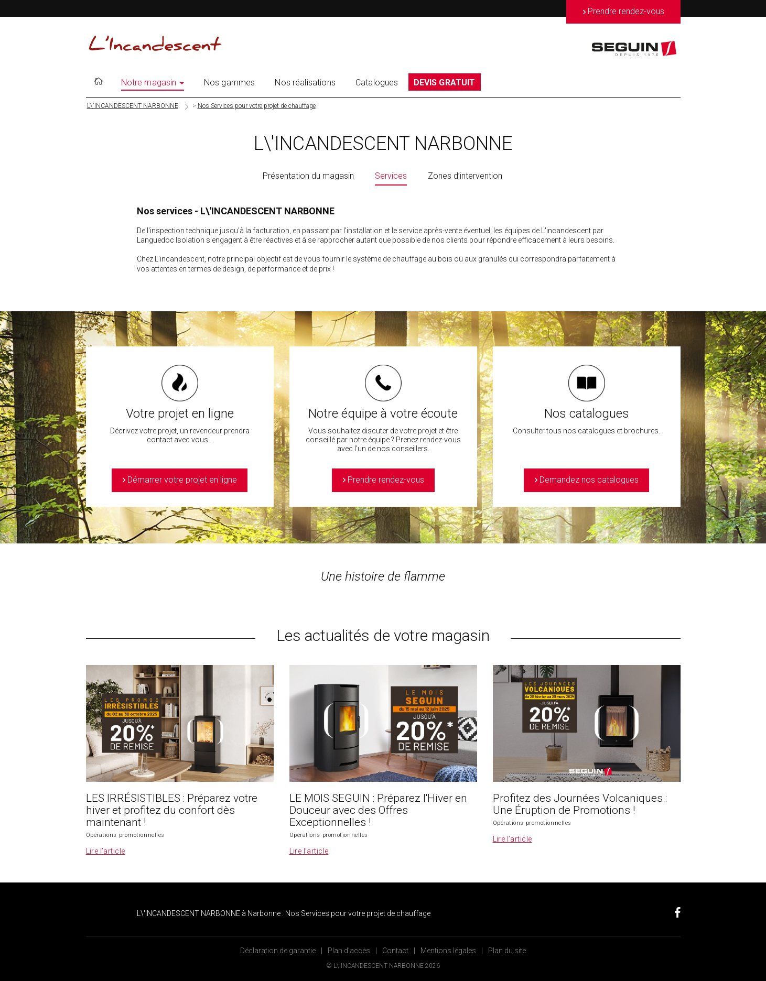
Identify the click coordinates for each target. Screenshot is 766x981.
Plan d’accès (349, 950)
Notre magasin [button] (152, 83)
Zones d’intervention (465, 176)
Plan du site (507, 950)
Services (391, 176)
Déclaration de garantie (278, 950)
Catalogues (376, 83)
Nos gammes (229, 83)
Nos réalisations (305, 83)
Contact (395, 950)
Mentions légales (448, 950)
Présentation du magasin (308, 176)
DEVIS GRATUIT (445, 83)
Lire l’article (105, 851)
